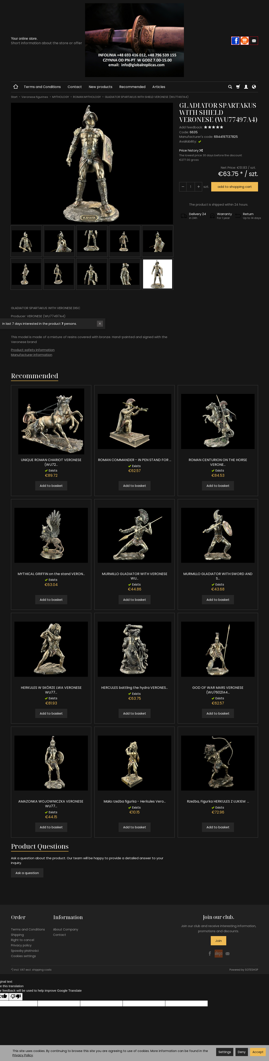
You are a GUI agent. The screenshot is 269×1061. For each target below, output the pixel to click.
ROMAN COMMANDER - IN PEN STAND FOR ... (134, 459)
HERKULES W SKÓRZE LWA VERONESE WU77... (51, 690)
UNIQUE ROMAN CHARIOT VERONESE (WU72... (51, 462)
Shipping (17, 934)
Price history (190, 150)
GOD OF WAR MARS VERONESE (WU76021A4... (217, 690)
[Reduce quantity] (198, 186)
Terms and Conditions (42, 86)
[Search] (230, 87)
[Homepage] (134, 40)
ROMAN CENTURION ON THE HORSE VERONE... (218, 462)
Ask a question (27, 873)
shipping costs (42, 969)
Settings (225, 1052)
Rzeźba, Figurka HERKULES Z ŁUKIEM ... (218, 801)
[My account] (246, 87)
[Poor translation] (16, 996)
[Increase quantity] (182, 186)
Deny (242, 1052)
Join (218, 940)
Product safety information (33, 350)
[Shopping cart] (238, 87)
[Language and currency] (254, 87)
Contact (75, 86)
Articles (158, 86)
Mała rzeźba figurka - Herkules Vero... (135, 801)
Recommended (132, 86)
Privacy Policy (22, 1055)
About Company (65, 929)
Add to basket (51, 485)
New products (100, 86)
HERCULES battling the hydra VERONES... (134, 687)
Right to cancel (22, 939)
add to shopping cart (234, 186)
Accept (257, 1052)
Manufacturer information (31, 354)
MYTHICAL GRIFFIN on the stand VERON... (51, 573)
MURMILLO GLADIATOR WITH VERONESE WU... (134, 576)
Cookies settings (23, 955)
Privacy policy (21, 945)
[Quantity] (190, 186)
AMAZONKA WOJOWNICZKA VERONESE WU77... (51, 804)
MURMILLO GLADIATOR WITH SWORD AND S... (217, 576)
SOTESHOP (251, 969)
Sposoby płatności (25, 950)
